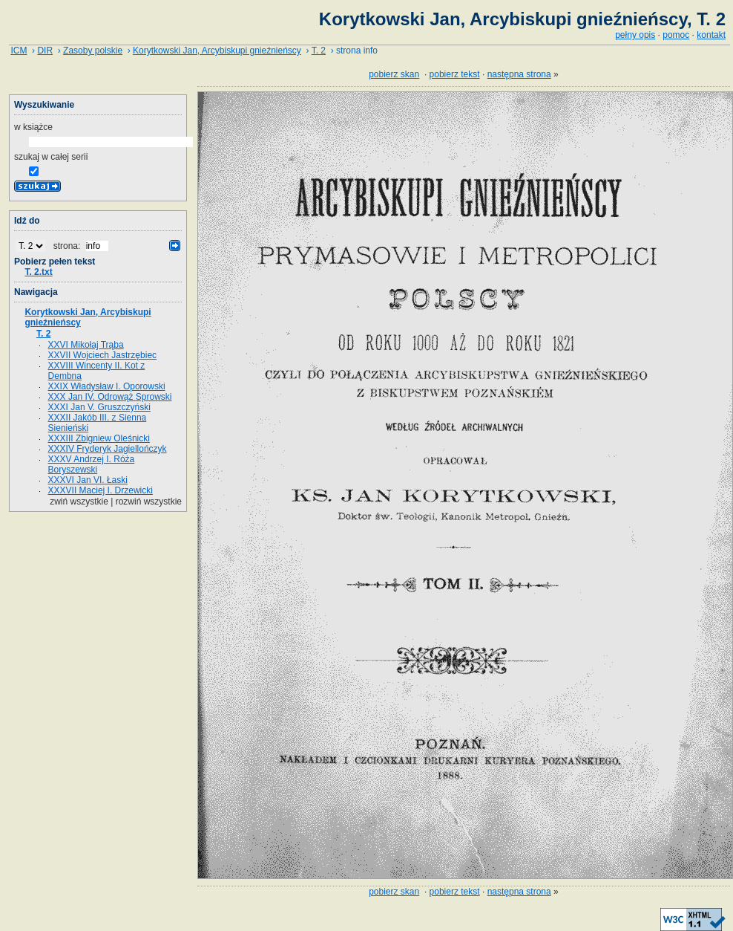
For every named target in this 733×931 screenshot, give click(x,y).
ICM (18, 50)
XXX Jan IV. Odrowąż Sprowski (110, 397)
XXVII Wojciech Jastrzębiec (102, 355)
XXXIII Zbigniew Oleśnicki (99, 438)
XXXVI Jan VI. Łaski (88, 480)
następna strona (519, 74)
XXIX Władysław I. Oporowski (106, 386)
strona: (68, 246)
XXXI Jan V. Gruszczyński (99, 407)
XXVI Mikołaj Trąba (86, 345)
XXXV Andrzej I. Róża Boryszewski (91, 464)
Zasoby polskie (92, 50)
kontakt (711, 35)
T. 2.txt (38, 272)
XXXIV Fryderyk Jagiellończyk (107, 449)
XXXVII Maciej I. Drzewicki (100, 490)
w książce (33, 127)
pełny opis (635, 35)
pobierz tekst (455, 74)
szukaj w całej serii (51, 157)
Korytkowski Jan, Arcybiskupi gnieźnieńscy (217, 50)
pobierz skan (394, 74)
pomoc (676, 35)
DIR (45, 50)
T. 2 (319, 50)
